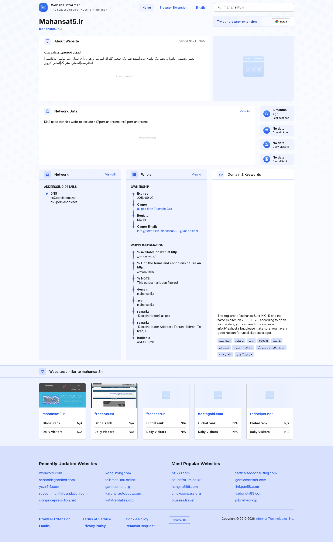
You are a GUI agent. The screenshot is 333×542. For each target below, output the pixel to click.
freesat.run (155, 414)
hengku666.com (185, 486)
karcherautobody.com (123, 493)
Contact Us (179, 520)
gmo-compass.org (186, 493)
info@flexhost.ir (148, 231)
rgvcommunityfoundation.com (63, 493)
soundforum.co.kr (186, 480)
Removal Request (140, 526)
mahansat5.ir (50, 29)
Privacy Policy (94, 526)
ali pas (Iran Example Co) (154, 209)
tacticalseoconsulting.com (256, 473)
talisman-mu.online (120, 480)
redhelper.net (261, 414)
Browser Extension (173, 7)
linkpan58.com (247, 486)
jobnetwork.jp (246, 500)
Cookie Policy (137, 519)
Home (147, 7)
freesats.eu (104, 414)
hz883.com (181, 473)
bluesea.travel (183, 500)
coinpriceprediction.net (57, 500)
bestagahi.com (210, 414)
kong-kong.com (118, 473)
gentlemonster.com (250, 480)
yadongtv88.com (248, 493)
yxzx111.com (49, 486)
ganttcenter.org (117, 486)
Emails (201, 7)
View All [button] (245, 111)
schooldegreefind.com (57, 480)
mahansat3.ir (54, 414)
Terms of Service (96, 519)
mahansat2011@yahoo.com (179, 231)
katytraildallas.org (119, 500)
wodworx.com (50, 473)
